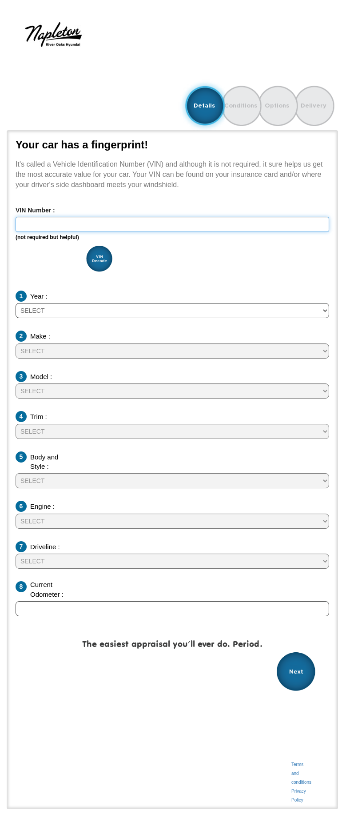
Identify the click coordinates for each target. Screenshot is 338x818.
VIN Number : (35, 210)
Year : (39, 296)
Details (204, 105)
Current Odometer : (47, 589)
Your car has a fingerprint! (82, 145)
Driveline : (45, 547)
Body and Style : (44, 461)
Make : (40, 336)
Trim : (38, 416)
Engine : (42, 506)
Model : (41, 376)
